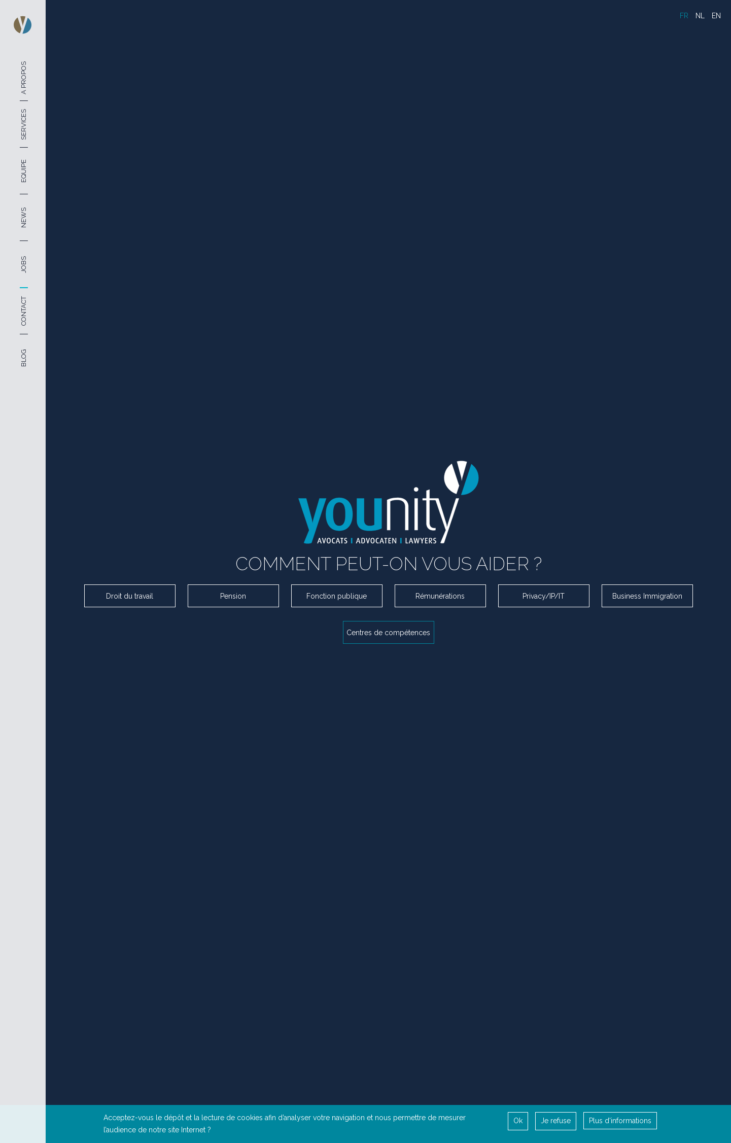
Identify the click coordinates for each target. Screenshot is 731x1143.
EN (716, 16)
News (23, 217)
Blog (23, 358)
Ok (518, 1120)
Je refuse (556, 1120)
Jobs (23, 264)
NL (700, 16)
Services (23, 124)
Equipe (23, 171)
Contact (23, 311)
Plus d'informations (620, 1120)
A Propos (23, 77)
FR (684, 16)
